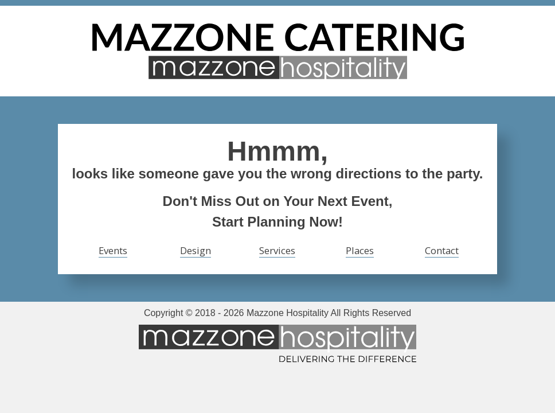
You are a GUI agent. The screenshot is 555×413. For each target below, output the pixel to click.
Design (195, 250)
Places (360, 250)
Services (277, 250)
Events (113, 250)
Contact (442, 250)
